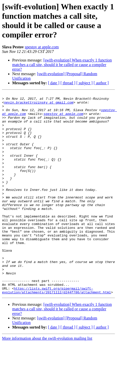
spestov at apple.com (42, 47)
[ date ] (53, 83)
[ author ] (101, 83)
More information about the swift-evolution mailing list (47, 378)
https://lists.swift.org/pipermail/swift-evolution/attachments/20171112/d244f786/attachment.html (56, 330)
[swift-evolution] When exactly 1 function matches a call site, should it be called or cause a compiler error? (62, 64)
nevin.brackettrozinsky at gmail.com (38, 104)
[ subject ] (84, 83)
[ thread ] (67, 83)
